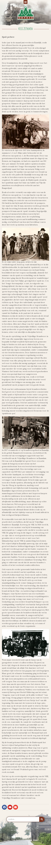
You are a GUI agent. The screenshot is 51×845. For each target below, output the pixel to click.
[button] (25, 2)
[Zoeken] (41, 819)
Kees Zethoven (25, 28)
